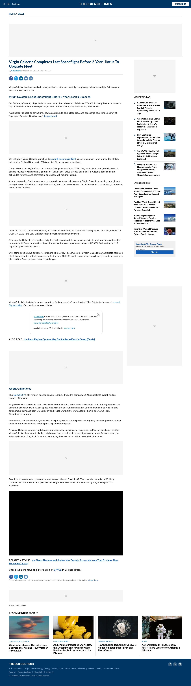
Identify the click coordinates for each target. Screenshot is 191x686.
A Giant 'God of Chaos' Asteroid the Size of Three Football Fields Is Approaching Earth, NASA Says (148, 107)
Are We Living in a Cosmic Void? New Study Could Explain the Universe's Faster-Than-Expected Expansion (148, 124)
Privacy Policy (38, 672)
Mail (31, 78)
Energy (47, 669)
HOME (12, 13)
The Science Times (95, 4)
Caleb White (16, 71)
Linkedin (21, 78)
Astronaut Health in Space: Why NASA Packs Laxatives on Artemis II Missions (161, 647)
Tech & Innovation (15, 669)
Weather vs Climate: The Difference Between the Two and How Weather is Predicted (28, 648)
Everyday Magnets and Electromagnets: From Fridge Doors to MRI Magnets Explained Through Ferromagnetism (148, 169)
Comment (26, 78)
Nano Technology (37, 669)
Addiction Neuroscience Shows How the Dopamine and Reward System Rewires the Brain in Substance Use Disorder (72, 649)
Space (61, 669)
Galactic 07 (19, 395)
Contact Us (49, 672)
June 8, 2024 (69, 328)
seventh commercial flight (63, 159)
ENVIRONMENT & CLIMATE (19, 641)
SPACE (21, 13)
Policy (54, 669)
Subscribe (180, 4)
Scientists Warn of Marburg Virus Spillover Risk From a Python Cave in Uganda (146, 231)
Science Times (93, 580)
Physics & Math (70, 669)
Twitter (16, 78)
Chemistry (81, 669)
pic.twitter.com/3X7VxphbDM (46, 323)
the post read (50, 116)
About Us (12, 672)
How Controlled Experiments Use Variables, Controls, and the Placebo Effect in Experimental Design (149, 140)
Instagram (180, 664)
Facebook (11, 78)
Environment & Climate (111, 669)
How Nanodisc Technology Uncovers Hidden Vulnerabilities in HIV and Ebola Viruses (117, 647)
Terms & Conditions (24, 672)
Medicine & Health (94, 669)
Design (26, 669)
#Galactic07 (39, 317)
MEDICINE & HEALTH (61, 641)
